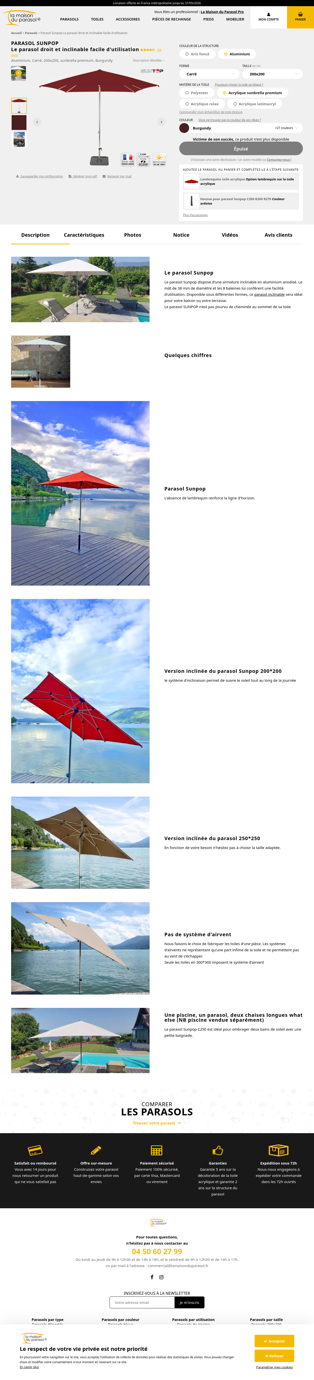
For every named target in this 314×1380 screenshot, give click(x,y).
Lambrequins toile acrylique (222, 179)
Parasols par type (48, 1319)
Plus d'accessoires (195, 215)
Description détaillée (148, 60)
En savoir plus (29, 1367)
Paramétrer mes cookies (274, 1367)
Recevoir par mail (117, 176)
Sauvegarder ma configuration (39, 176)
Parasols (69, 19)
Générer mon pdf (83, 176)
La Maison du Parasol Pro (222, 11)
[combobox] (209, 74)
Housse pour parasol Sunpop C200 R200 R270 (235, 199)
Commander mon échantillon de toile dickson (211, 112)
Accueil (16, 33)
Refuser (274, 1355)
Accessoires (128, 19)
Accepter (274, 1340)
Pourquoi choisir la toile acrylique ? (239, 85)
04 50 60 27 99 (157, 1251)
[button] (35, 235)
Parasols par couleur (120, 1319)
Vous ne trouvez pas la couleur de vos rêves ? (230, 120)
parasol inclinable (269, 294)
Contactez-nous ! (279, 160)
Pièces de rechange (171, 19)
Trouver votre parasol (157, 1123)
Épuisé (241, 149)
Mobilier (235, 19)
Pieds (208, 19)
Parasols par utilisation (193, 1319)
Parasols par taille (266, 1319)
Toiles (97, 19)
